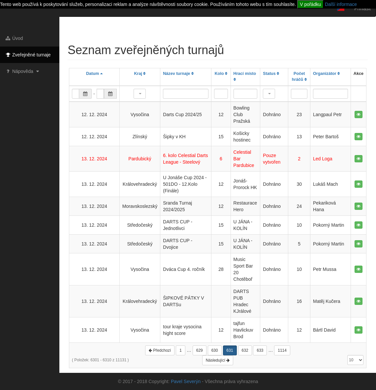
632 (245, 350)
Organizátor (326, 73)
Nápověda (23, 71)
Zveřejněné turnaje (28, 54)
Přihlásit (362, 8)
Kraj (139, 73)
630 (214, 350)
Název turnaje (178, 73)
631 (230, 350)
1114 (282, 350)
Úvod (14, 38)
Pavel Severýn (186, 381)
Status (271, 73)
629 (199, 350)
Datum (94, 73)
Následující (218, 360)
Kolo (221, 73)
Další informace (341, 4)
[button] (140, 94)
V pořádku (310, 4)
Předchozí (160, 350)
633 (260, 350)
